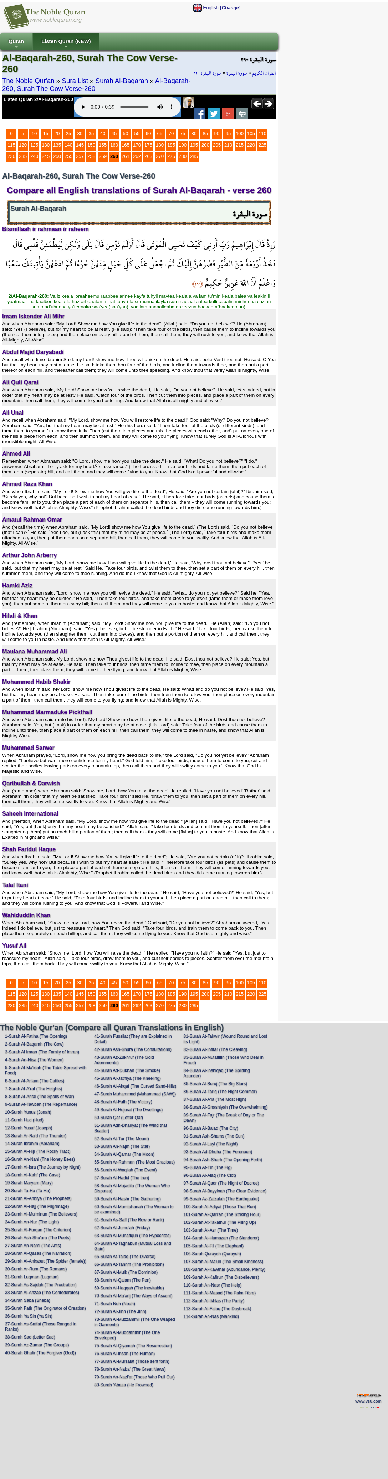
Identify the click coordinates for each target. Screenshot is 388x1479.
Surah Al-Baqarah (122, 80)
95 (228, 133)
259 (103, 156)
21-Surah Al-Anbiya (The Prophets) (38, 1198)
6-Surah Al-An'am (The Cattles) (34, 1080)
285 (194, 156)
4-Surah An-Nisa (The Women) (34, 1059)
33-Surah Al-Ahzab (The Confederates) (42, 1292)
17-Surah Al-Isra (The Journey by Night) (43, 1167)
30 (80, 133)
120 (23, 145)
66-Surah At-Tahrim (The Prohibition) (129, 1264)
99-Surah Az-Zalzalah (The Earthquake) (221, 1198)
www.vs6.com (368, 1401)
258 (91, 156)
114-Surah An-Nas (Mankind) (211, 1316)
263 (148, 156)
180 (160, 145)
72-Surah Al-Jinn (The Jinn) (120, 1311)
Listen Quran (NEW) (66, 44)
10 (34, 133)
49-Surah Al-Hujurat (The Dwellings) (128, 1109)
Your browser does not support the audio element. (127, 107)
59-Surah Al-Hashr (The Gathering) (127, 1198)
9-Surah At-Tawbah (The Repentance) (41, 1104)
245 (46, 156)
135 (57, 145)
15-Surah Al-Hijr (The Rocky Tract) (37, 1151)
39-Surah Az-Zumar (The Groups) (37, 1344)
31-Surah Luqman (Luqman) (32, 1276)
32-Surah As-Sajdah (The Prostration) (41, 1284)
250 (57, 156)
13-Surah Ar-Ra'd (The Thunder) (35, 1135)
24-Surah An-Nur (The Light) (32, 1221)
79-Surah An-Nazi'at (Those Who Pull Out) (134, 1377)
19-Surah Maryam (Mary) (29, 1182)
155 (103, 145)
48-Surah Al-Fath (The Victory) (123, 1101)
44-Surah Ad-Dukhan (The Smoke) (127, 1070)
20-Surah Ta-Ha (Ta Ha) (27, 1190)
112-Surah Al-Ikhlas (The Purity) (213, 1300)
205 (217, 145)
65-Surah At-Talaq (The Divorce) (124, 1256)
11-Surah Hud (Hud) (24, 1120)
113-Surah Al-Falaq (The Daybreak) (217, 1308)
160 (114, 145)
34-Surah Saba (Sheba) (27, 1300)
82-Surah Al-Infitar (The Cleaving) (215, 1049)
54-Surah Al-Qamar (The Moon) (124, 1154)
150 (91, 145)
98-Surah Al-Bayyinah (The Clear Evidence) (224, 1190)
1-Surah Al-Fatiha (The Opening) (36, 1036)
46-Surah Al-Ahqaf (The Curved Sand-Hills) (135, 1086)
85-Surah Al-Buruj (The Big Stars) (215, 1083)
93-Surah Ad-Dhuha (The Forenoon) (217, 1151)
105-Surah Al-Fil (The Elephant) (213, 1245)
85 (205, 133)
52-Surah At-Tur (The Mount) (121, 1138)
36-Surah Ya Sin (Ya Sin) (28, 1316)
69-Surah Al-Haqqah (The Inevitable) (129, 1287)
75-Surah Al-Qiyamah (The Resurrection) (133, 1345)
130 (46, 145)
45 (114, 133)
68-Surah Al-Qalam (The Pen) (122, 1280)
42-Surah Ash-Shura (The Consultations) (133, 1049)
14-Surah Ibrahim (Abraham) (32, 1143)
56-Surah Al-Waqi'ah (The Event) (125, 1169)
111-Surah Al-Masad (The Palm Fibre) (219, 1292)
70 (171, 133)
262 (137, 156)
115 (11, 145)
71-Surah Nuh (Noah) (114, 1303)
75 (182, 133)
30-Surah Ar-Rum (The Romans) (36, 1269)
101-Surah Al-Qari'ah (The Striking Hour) (221, 1214)
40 (103, 133)
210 (228, 145)
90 (217, 133)
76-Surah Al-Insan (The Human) (124, 1353)
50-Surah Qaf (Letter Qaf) (118, 1117)
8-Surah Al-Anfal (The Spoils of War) (39, 1096)
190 (183, 145)
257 (80, 156)
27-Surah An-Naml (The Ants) (33, 1245)
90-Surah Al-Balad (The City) (210, 1128)
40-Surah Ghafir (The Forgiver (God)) (40, 1352)
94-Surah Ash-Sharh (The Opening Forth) (222, 1159)
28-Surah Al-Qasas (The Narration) (38, 1253)
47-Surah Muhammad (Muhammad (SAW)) (135, 1094)
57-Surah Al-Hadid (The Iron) (121, 1177)
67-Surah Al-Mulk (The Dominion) (126, 1272)
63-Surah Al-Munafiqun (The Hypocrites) (132, 1235)
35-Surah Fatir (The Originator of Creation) (45, 1308)
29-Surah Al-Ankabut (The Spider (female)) (45, 1261)
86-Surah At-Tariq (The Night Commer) (220, 1091)
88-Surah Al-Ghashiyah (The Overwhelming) (225, 1107)
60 (148, 133)
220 (251, 145)
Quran (16, 44)
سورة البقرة (236, 73)
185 (171, 145)
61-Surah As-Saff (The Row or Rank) (129, 1219)
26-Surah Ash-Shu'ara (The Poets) (38, 1237)
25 (68, 133)
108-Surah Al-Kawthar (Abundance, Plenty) (224, 1269)
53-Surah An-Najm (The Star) (122, 1146)
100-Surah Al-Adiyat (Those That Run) (219, 1206)
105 (251, 133)
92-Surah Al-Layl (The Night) (210, 1143)
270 (160, 156)
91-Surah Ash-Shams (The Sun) (213, 1136)
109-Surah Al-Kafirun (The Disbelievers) (221, 1277)
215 (240, 145)
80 (194, 133)
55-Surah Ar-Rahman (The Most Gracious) (134, 1162)
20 (57, 133)
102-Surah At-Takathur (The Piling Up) (219, 1222)
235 (23, 156)
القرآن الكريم (264, 73)
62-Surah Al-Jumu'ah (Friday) (122, 1227)
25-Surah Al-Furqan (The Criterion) (38, 1229)
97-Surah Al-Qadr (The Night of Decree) (221, 1183)
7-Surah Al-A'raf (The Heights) (33, 1088)
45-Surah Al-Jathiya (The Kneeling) (127, 1078)
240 (34, 156)
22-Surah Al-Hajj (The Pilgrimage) (37, 1206)
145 (80, 145)
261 (125, 156)
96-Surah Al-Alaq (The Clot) (209, 1175)
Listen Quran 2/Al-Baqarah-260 (38, 99)
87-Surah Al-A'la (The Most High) (214, 1099)
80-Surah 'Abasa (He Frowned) (123, 1384)
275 (171, 156)
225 (262, 145)
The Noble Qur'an (28, 80)
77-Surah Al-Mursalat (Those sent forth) (131, 1361)
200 (205, 145)
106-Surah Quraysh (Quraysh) (212, 1253)
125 (34, 145)
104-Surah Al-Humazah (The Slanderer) (221, 1238)
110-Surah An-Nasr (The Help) (212, 1285)
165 (125, 145)
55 (137, 133)
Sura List (75, 80)
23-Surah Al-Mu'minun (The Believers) (41, 1214)
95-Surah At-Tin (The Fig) (207, 1167)
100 (240, 133)
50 (125, 133)
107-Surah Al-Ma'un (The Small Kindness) (223, 1261)
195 (194, 145)
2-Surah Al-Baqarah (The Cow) (34, 1044)
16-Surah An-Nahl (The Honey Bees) (40, 1159)
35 (91, 133)
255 (68, 156)
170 (137, 145)
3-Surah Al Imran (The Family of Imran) (42, 1051)
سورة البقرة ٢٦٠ (207, 73)
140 (68, 145)
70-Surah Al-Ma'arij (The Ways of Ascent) (133, 1295)
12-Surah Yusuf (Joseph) (28, 1127)
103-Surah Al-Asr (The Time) (210, 1230)
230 (11, 156)
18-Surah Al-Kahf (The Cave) (32, 1174)
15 (45, 133)
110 (262, 133)
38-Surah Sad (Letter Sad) (30, 1337)
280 (183, 156)
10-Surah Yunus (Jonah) (28, 1112)
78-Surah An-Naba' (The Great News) (129, 1369)
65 (160, 133)
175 (148, 145)
